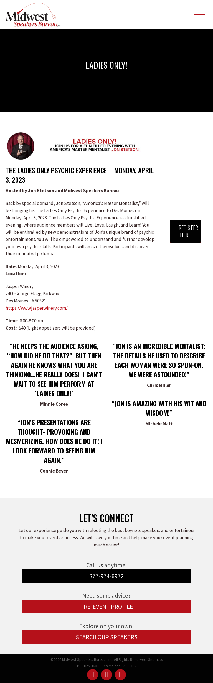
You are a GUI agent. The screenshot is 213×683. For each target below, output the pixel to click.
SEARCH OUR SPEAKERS (107, 637)
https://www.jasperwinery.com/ (37, 308)
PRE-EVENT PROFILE (106, 606)
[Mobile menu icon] (199, 14)
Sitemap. (155, 659)
